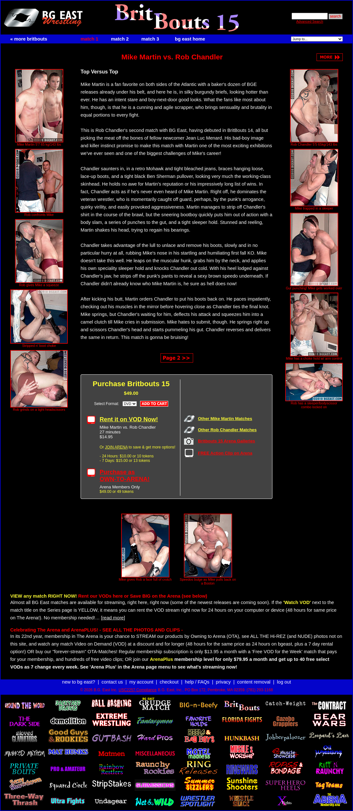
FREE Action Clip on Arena (225, 453)
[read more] (113, 617)
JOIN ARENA (116, 447)
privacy (223, 682)
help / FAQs (197, 682)
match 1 (89, 39)
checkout (169, 682)
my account (141, 682)
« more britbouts (28, 39)
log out (284, 682)
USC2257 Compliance (138, 690)
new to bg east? (78, 682)
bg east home (190, 39)
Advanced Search (309, 21)
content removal (254, 682)
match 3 (150, 39)
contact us (112, 682)
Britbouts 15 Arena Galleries (226, 441)
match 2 (120, 39)
